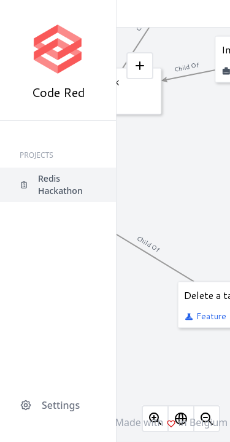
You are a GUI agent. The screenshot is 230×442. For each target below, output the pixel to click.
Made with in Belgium (171, 422)
